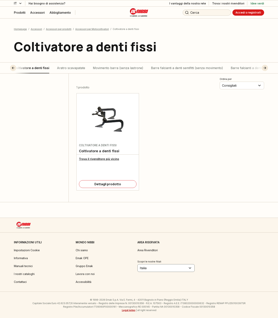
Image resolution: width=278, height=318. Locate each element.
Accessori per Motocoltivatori (92, 28)
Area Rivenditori (147, 249)
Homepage (20, 28)
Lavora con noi (85, 273)
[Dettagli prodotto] (107, 184)
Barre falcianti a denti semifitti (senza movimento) (187, 67)
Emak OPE (82, 257)
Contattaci (20, 281)
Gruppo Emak (84, 265)
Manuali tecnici (23, 265)
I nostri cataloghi (24, 273)
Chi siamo (82, 249)
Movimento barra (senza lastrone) (118, 67)
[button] (20, 67)
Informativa (21, 257)
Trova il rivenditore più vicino (99, 158)
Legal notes (128, 309)
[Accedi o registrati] (248, 12)
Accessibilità (83, 281)
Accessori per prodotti (58, 28)
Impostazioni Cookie (27, 249)
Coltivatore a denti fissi (31, 67)
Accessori (36, 28)
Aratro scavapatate (71, 67)
